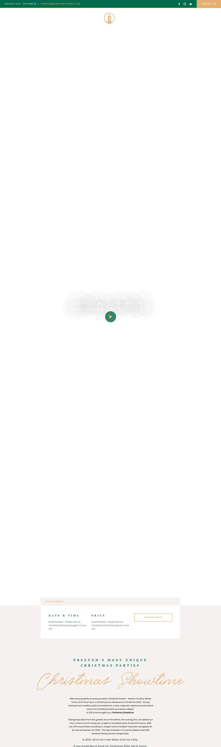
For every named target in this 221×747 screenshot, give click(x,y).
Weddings (29, 18)
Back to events (54, 601)
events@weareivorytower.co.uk (60, 4)
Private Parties (166, 18)
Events (191, 18)
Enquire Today (153, 617)
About (10, 18)
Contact (209, 18)
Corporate (51, 18)
